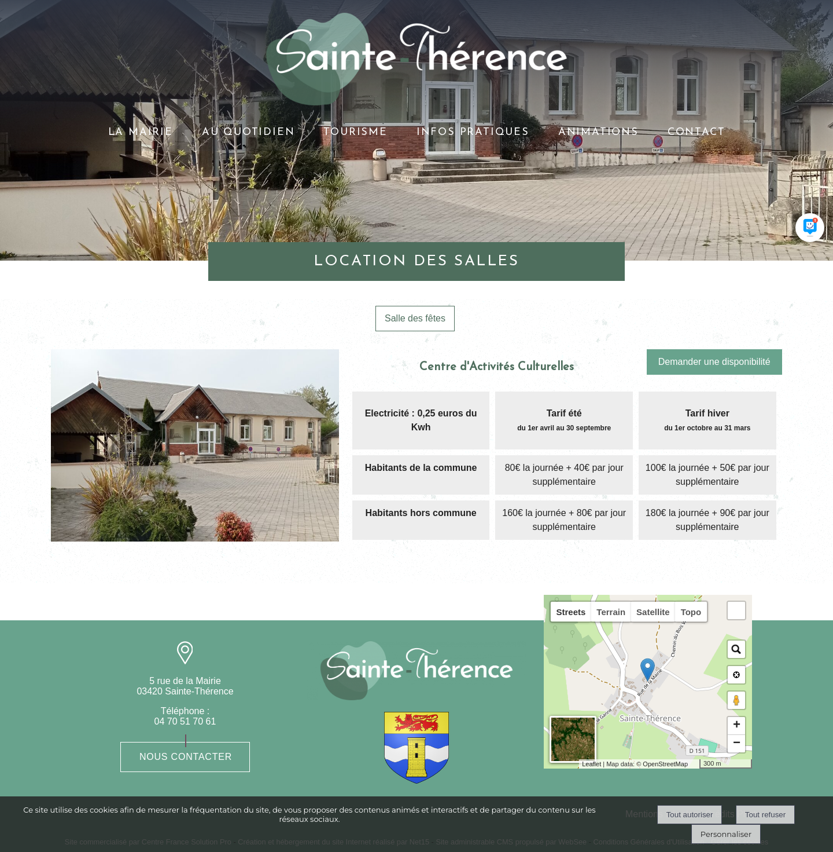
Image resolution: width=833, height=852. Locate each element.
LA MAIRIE (140, 132)
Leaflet (591, 763)
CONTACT (696, 132)
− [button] (736, 743)
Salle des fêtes (415, 318)
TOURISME (355, 132)
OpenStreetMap (665, 763)
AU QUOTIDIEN (248, 132)
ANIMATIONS (598, 132)
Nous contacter (185, 757)
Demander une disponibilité (714, 362)
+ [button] (736, 725)
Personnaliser (726, 834)
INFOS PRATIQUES (473, 132)
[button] (736, 610)
